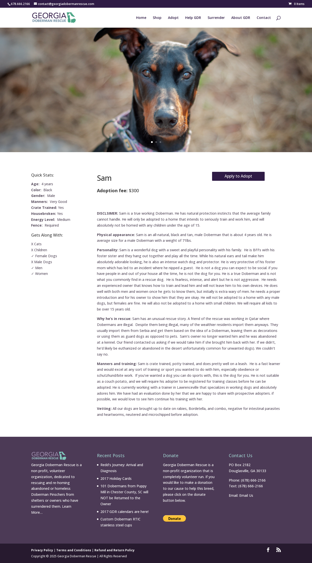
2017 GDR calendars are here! (124, 511)
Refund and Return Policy (114, 550)
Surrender (216, 18)
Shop (157, 18)
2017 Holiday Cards (116, 478)
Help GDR (193, 18)
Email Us (246, 495)
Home (141, 18)
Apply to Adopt (238, 176)
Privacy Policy (42, 550)
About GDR (240, 18)
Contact (264, 18)
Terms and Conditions (73, 550)
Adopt (173, 18)
